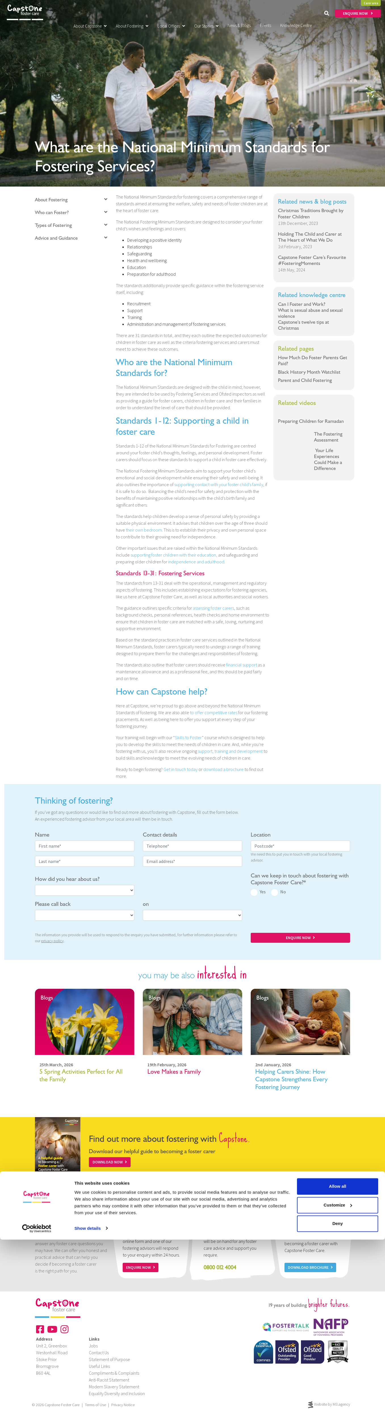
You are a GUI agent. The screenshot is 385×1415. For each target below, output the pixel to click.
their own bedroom (144, 530)
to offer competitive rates (213, 712)
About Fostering (132, 26)
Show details (87, 1403)
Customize (338, 1380)
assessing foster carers (213, 608)
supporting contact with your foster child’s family (218, 484)
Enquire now (140, 1267)
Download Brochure (310, 1267)
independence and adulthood (196, 562)
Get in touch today (181, 769)
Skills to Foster (188, 737)
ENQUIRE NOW (358, 13)
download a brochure (223, 769)
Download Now (110, 1162)
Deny (337, 1399)
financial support (241, 665)
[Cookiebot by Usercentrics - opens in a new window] (37, 1404)
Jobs (93, 1346)
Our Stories (206, 26)
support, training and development (230, 751)
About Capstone (90, 26)
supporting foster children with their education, (174, 555)
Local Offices (171, 26)
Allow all (337, 1362)
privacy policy (52, 940)
